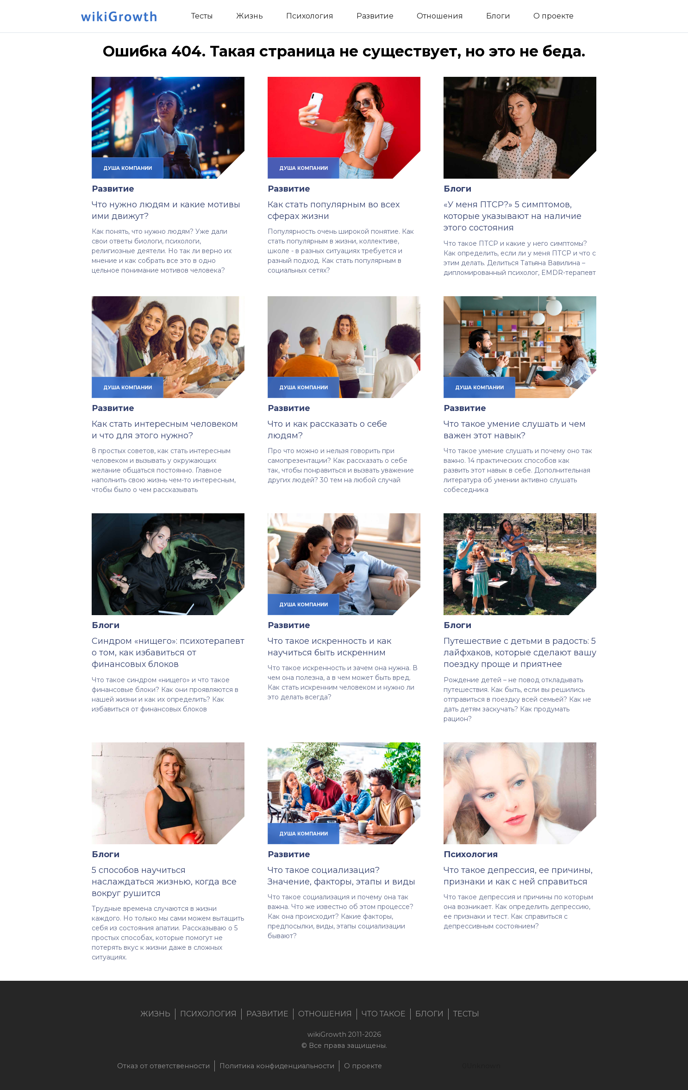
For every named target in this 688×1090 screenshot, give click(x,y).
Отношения (325, 1013)
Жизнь (155, 1013)
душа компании (127, 168)
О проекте (363, 1066)
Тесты (466, 1013)
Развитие (113, 189)
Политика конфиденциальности (276, 1066)
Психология (471, 854)
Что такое (384, 1013)
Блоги (457, 189)
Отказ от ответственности (163, 1066)
